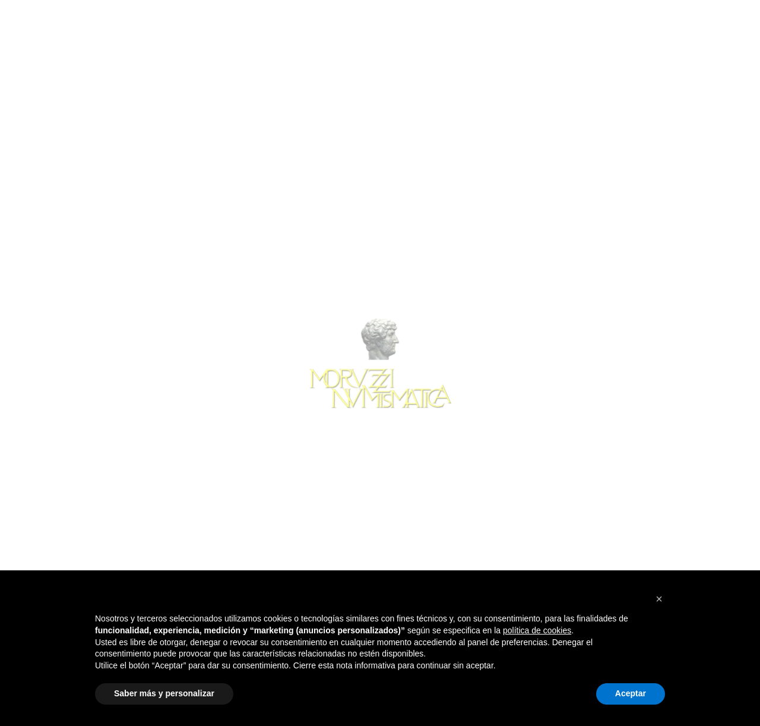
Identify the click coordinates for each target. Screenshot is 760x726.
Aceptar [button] (630, 693)
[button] (659, 598)
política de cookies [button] (537, 630)
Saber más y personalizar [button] (164, 693)
